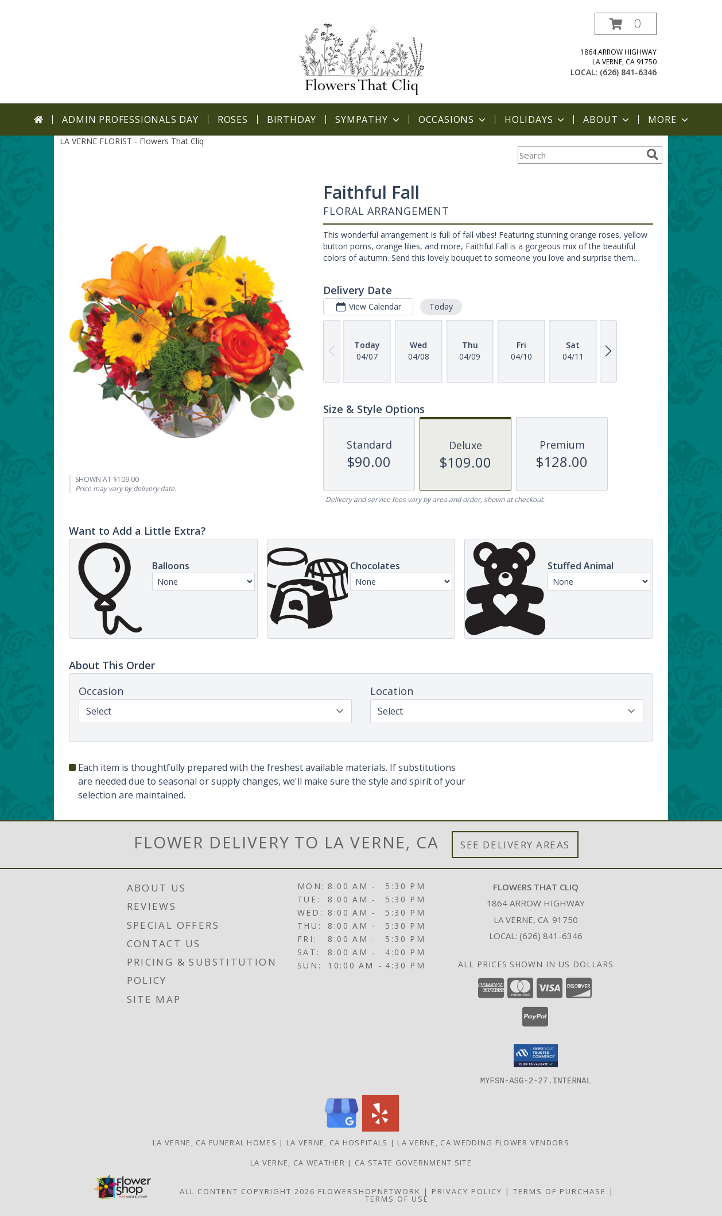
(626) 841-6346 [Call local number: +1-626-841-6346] (628, 72)
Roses (233, 119)
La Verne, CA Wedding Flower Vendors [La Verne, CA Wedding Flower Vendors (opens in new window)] (483, 1142)
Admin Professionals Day (130, 119)
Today (441, 306)
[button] (626, 24)
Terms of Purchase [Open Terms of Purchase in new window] (559, 1191)
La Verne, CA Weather (297, 1162)
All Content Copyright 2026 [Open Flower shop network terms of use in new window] (247, 1191)
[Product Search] (579, 155)
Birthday (291, 119)
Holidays (535, 119)
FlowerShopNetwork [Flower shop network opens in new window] (369, 1191)
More (669, 119)
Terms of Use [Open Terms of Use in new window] (397, 1198)
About (607, 119)
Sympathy (368, 119)
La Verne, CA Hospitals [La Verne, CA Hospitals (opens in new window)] (337, 1142)
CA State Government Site (413, 1162)
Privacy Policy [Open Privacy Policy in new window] (467, 1191)
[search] (652, 154)
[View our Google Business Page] (341, 1127)
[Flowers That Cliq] (361, 56)
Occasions (453, 119)
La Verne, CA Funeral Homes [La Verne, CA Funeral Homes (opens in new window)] (215, 1142)
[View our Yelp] (380, 1127)
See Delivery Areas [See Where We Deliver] (515, 844)
